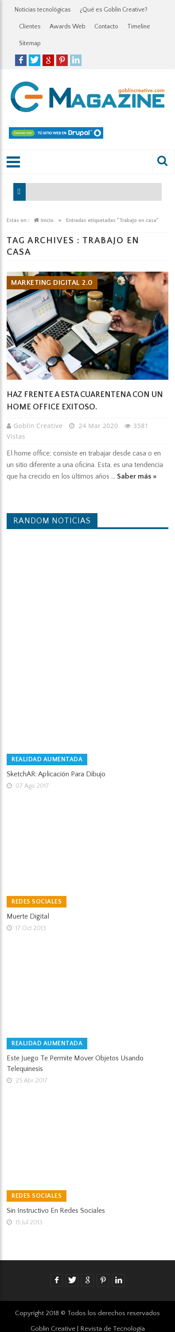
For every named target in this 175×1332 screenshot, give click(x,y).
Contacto (106, 26)
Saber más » (137, 476)
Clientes (30, 26)
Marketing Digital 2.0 (52, 283)
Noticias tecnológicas (43, 9)
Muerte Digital (28, 916)
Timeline (138, 26)
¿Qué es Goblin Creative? (114, 9)
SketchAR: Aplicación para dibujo (56, 774)
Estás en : (18, 220)
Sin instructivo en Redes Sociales (56, 1211)
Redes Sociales (37, 901)
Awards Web (68, 26)
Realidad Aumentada (47, 759)
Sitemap (30, 43)
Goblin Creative (39, 425)
